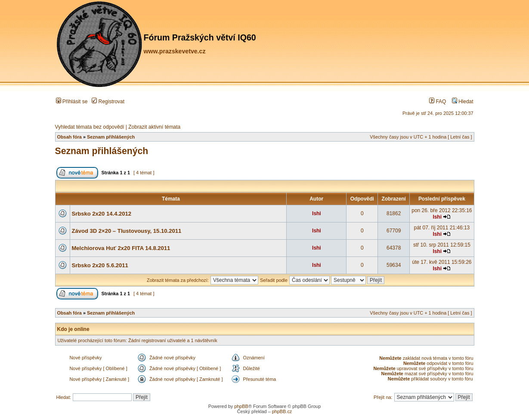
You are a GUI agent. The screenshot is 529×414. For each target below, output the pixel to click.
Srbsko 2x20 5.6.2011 (100, 265)
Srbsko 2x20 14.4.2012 (102, 213)
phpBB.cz (282, 411)
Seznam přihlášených (111, 136)
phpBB (241, 406)
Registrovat (108, 102)
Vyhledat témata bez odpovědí (89, 127)
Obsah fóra (69, 136)
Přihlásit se (72, 102)
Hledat (462, 102)
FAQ (437, 102)
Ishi (316, 213)
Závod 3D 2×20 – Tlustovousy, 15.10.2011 (127, 231)
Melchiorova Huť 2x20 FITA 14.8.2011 (121, 248)
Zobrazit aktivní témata (154, 127)
